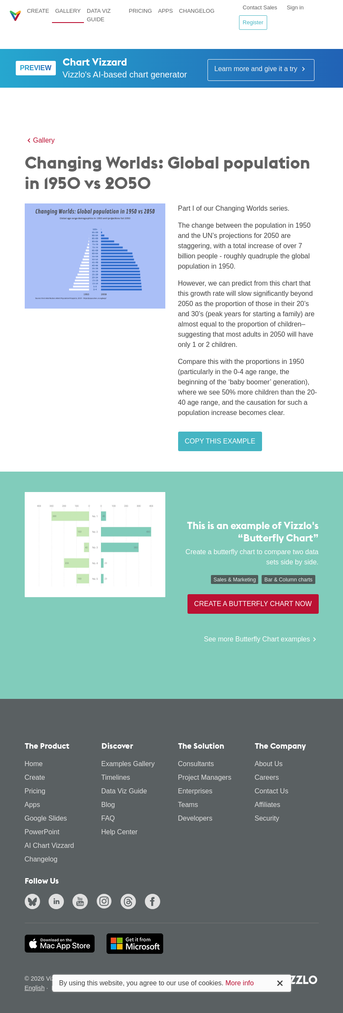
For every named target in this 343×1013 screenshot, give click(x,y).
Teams (188, 804)
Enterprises (195, 791)
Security (267, 818)
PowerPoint (42, 832)
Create (38, 11)
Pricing (140, 11)
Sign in (295, 7)
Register (253, 22)
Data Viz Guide (99, 15)
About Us (269, 763)
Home (34, 763)
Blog (108, 804)
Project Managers (204, 777)
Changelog (196, 11)
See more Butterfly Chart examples (261, 639)
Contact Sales (260, 7)
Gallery (68, 11)
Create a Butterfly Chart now (253, 603)
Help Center (119, 832)
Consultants (196, 763)
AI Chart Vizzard (49, 845)
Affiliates (267, 804)
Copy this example (220, 441)
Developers (195, 818)
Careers (267, 777)
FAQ (108, 818)
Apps (165, 11)
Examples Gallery (128, 763)
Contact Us (271, 791)
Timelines (115, 777)
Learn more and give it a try (261, 69)
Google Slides (46, 818)
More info (239, 983)
